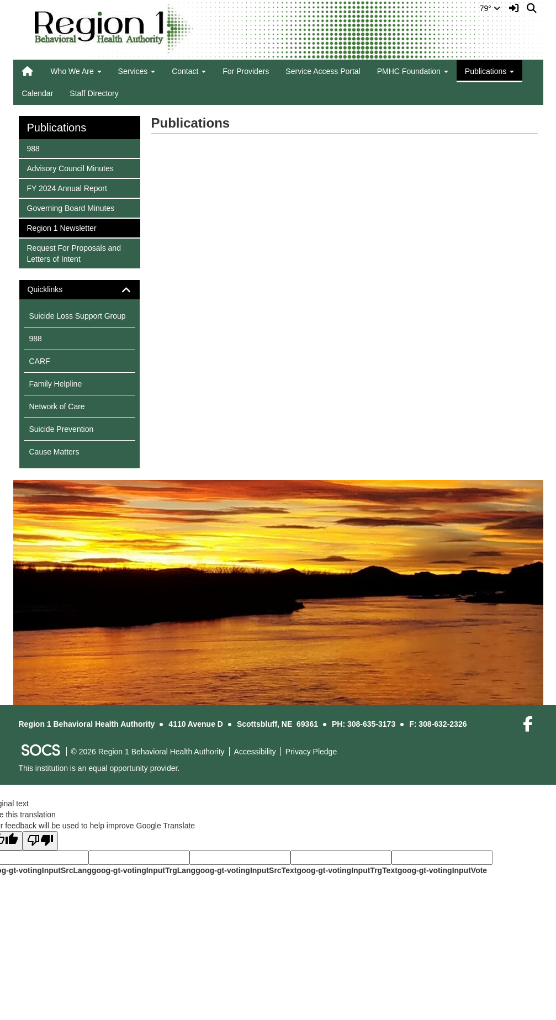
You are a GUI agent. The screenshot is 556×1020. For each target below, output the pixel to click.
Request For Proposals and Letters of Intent (74, 252)
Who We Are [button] (75, 71)
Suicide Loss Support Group (77, 315)
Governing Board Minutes (71, 207)
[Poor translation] (40, 840)
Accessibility (255, 751)
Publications (57, 127)
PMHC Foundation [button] (412, 71)
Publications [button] (489, 71)
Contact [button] (189, 71)
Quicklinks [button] (55, 290)
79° (490, 8)
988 (41, 147)
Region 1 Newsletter (62, 227)
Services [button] (137, 71)
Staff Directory (94, 93)
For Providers (246, 71)
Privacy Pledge (311, 751)
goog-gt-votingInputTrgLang (143, 870)
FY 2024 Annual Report (67, 187)
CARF (39, 361)
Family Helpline (55, 383)
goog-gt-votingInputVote (442, 870)
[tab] (79, 289)
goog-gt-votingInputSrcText (245, 870)
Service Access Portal (322, 71)
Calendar (38, 93)
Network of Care (57, 406)
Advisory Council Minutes (70, 167)
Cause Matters (54, 451)
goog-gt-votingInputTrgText (346, 870)
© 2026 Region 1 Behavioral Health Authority (148, 751)
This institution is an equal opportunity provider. (99, 768)
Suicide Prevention (61, 429)
